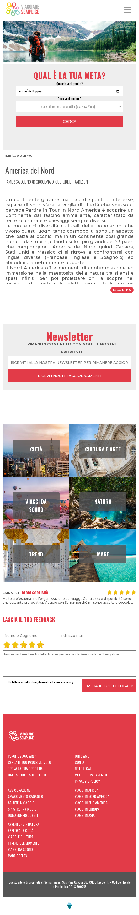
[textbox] (69, 106)
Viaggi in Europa (87, 809)
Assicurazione (19, 790)
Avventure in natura (23, 824)
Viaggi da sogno (20, 849)
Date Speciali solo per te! (27, 774)
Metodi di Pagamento (91, 774)
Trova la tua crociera (25, 768)
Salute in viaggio (21, 802)
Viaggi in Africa (86, 790)
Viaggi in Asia (85, 815)
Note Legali (83, 768)
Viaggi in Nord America (92, 796)
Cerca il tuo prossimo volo (29, 762)
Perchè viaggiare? (22, 756)
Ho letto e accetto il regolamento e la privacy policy (38, 682)
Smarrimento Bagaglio (25, 796)
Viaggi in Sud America (91, 802)
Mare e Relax (17, 855)
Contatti (81, 762)
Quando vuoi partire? (69, 83)
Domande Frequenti (23, 815)
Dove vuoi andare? (69, 98)
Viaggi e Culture (20, 836)
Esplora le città (20, 830)
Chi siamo (82, 756)
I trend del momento (24, 843)
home (8, 155)
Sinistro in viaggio (22, 809)
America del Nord (22, 155)
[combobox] (69, 106)
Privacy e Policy (87, 781)
